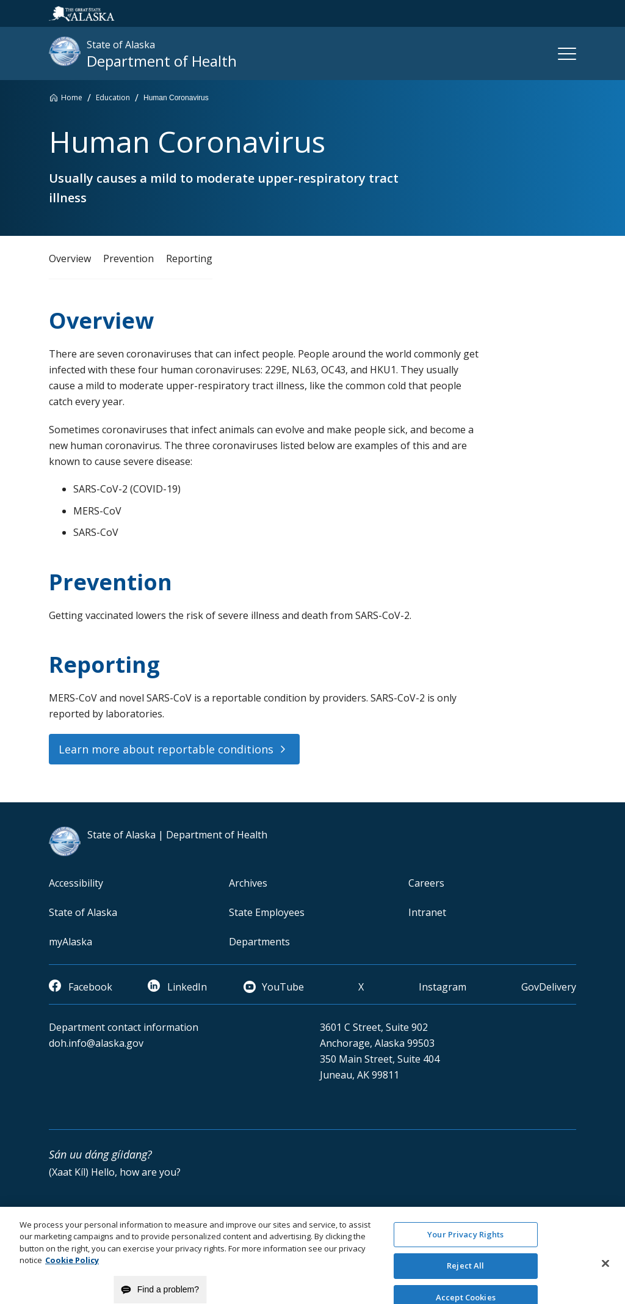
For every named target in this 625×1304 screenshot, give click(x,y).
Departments (259, 941)
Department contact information (123, 1027)
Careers (426, 883)
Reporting (189, 258)
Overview (70, 258)
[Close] (605, 1278)
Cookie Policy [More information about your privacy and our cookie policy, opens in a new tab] (72, 1275)
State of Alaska (83, 912)
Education (113, 97)
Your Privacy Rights (465, 1249)
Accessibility (76, 883)
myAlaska (70, 941)
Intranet (427, 912)
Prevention (128, 258)
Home (71, 97)
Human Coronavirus (176, 97)
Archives (248, 883)
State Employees (267, 912)
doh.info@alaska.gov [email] (96, 1043)
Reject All (465, 1280)
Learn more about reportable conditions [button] (166, 749)
